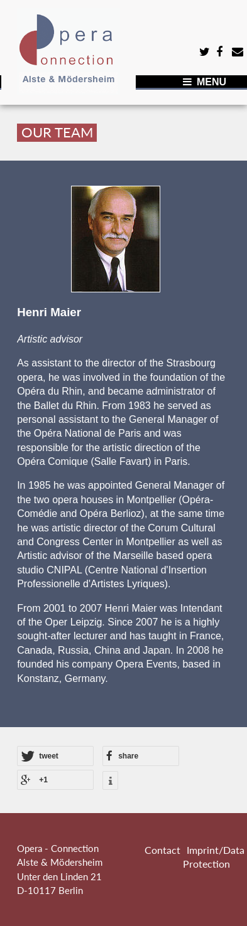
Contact (162, 850)
